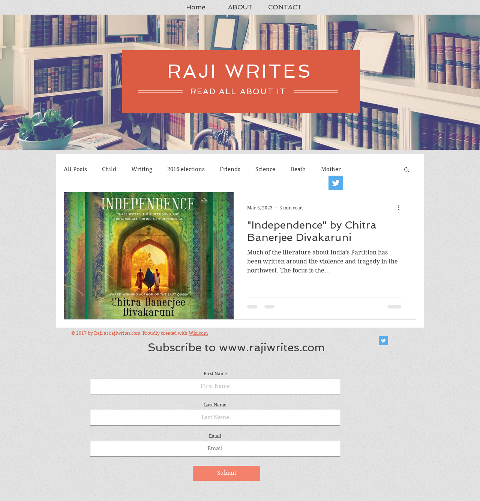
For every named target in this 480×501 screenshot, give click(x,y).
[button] (406, 170)
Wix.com (198, 333)
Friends (230, 169)
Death (298, 169)
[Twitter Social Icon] (383, 340)
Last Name (215, 405)
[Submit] (226, 473)
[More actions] (401, 207)
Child (109, 169)
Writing (141, 169)
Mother (331, 169)
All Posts (75, 169)
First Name (215, 374)
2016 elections (186, 169)
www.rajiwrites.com (272, 347)
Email (215, 436)
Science (265, 169)
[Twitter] (335, 183)
